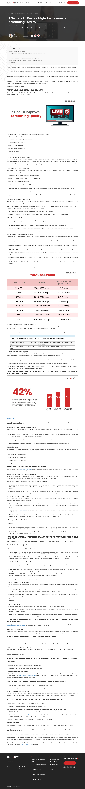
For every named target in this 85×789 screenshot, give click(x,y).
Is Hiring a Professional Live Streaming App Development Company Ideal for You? (26, 60)
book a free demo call (26, 744)
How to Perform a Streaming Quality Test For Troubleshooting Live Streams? (25, 58)
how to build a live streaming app (27, 675)
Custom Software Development (38, 759)
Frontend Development (55, 761)
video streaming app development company (28, 714)
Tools (51, 769)
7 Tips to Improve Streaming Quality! (17, 51)
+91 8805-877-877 (21, 766)
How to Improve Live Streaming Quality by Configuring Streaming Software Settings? (27, 53)
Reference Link (10, 418)
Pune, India (19, 768)
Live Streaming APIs (73, 220)
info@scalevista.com (21, 763)
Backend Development (55, 759)
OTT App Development (37, 761)
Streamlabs (39, 547)
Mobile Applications (54, 764)
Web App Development (36, 769)
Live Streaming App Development (39, 764)
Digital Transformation (36, 779)
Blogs (12, 13)
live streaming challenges (25, 469)
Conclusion (12, 62)
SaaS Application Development (38, 774)
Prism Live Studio (22, 510)
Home (9, 13)
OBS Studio (31, 547)
